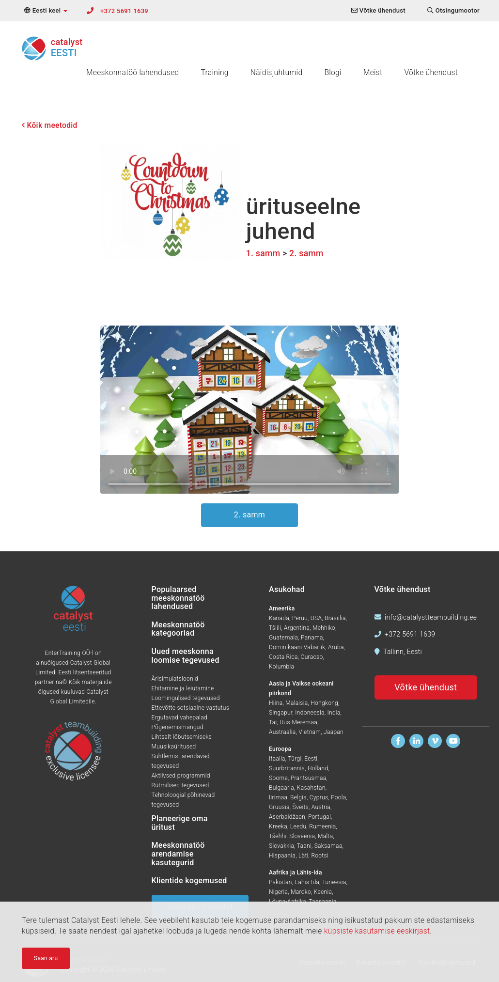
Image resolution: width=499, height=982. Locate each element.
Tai (273, 722)
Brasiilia (335, 618)
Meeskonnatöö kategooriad (178, 629)
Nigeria (278, 891)
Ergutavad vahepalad (179, 717)
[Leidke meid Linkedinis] (416, 741)
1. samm (263, 253)
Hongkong (324, 703)
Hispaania (282, 855)
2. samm (306, 253)
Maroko (301, 891)
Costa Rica (283, 657)
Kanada (279, 618)
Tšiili (275, 627)
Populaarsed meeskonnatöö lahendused (178, 598)
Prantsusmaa (309, 778)
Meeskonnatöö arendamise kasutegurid (178, 854)
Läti (303, 855)
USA (316, 618)
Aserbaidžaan (287, 816)
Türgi (294, 758)
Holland (318, 768)
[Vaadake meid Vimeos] (435, 741)
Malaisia (296, 703)
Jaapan (333, 732)
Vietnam (309, 732)
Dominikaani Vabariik (297, 647)
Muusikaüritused (174, 746)
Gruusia (279, 807)
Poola (338, 797)
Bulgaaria (281, 787)
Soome (278, 778)
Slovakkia (281, 845)
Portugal (319, 816)
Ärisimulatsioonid (175, 678)
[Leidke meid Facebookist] (398, 741)
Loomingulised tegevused (186, 698)
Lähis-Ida (307, 882)
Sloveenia (302, 836)
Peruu (300, 618)
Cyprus (319, 797)
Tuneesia (334, 882)
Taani (304, 845)
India (334, 712)
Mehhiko (323, 627)
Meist (373, 72)
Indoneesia (309, 712)
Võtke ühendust (431, 72)
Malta (325, 836)
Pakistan (280, 882)
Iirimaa (278, 797)
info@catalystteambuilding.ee (431, 617)
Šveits (301, 807)
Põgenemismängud (177, 727)
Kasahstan (311, 787)
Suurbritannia (287, 768)
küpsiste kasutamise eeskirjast (377, 931)
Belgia (298, 797)
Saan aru (46, 958)
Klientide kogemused (189, 880)
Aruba (336, 647)
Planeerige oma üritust (180, 823)
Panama (312, 637)
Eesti (310, 758)
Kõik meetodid (50, 125)
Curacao (312, 657)
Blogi (332, 72)
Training (215, 72)
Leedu (298, 826)
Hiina (275, 703)
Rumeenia (322, 826)
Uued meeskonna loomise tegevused (185, 656)
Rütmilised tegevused (180, 785)
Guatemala (283, 637)
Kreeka (278, 826)
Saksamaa (328, 845)
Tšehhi (277, 836)
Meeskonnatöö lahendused (132, 72)
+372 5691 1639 (124, 11)
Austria (321, 807)
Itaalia (277, 758)
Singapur (280, 712)
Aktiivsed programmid (181, 775)
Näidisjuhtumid (276, 72)
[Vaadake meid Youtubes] (453, 741)
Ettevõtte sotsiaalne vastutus (191, 707)
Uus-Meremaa (298, 722)
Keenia (323, 891)
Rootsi (319, 855)
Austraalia (282, 732)
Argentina (297, 627)
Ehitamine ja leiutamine (183, 688)
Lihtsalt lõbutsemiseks (182, 736)
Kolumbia (281, 666)
